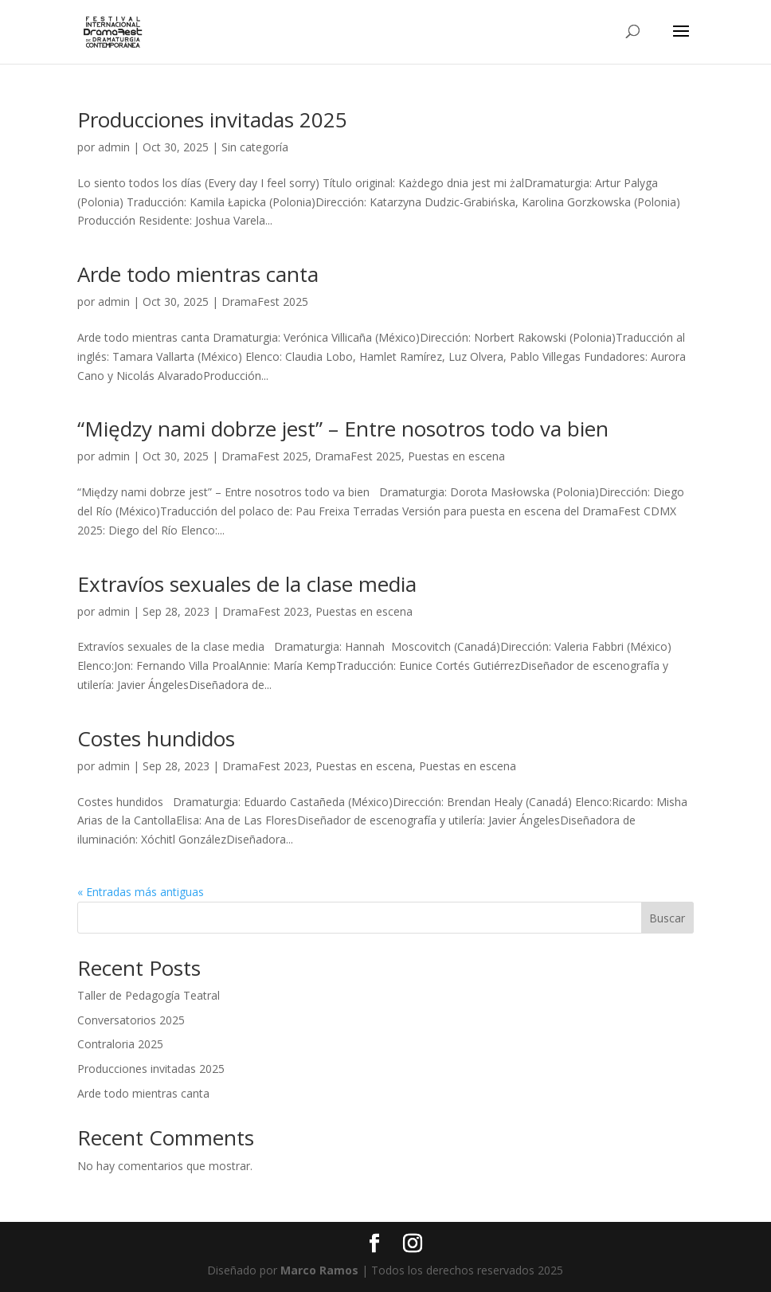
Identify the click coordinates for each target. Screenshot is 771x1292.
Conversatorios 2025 (131, 1020)
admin (114, 147)
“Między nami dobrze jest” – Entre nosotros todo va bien (343, 428)
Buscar (667, 918)
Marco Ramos (319, 1270)
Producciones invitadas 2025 (212, 119)
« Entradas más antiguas (140, 891)
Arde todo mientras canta (198, 274)
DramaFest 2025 (264, 301)
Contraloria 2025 (120, 1043)
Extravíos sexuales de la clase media (247, 584)
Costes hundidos (156, 738)
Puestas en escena (456, 456)
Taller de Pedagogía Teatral (148, 995)
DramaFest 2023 (265, 611)
